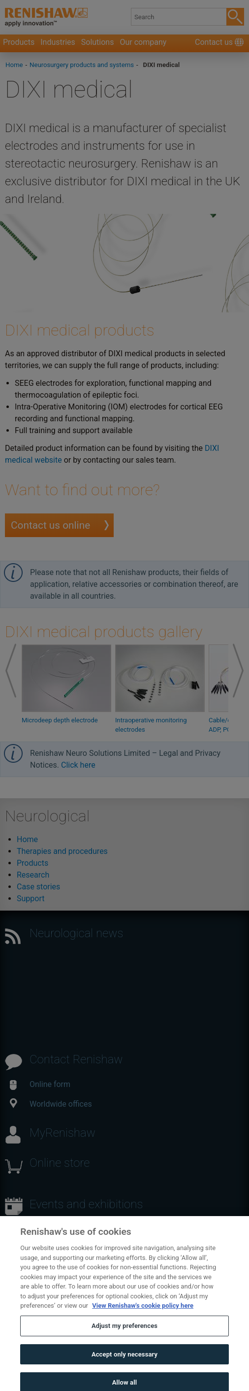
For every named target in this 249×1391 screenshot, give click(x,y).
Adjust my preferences (124, 1333)
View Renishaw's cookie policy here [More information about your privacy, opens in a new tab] (142, 1313)
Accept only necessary (124, 1361)
